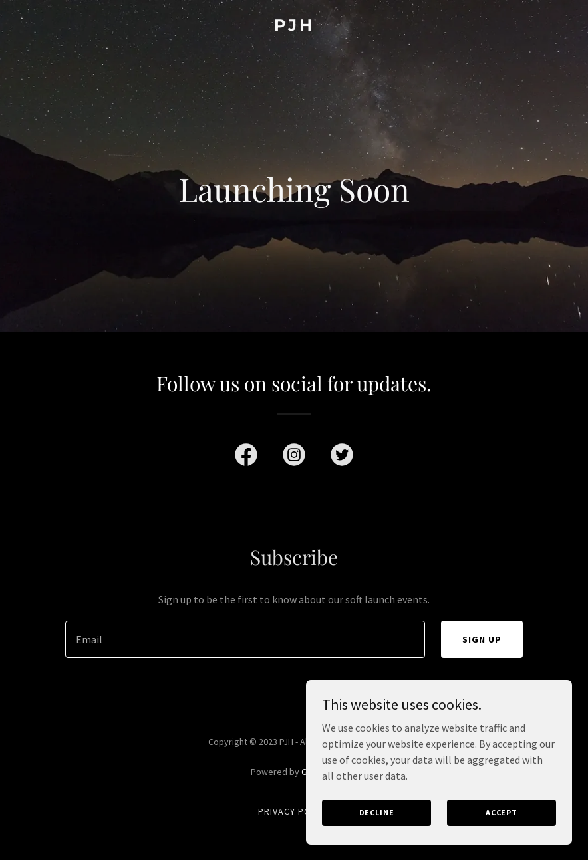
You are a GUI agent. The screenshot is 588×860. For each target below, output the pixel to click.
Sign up (482, 639)
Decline (376, 812)
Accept (501, 812)
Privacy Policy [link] (294, 811)
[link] (294, 26)
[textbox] (245, 639)
